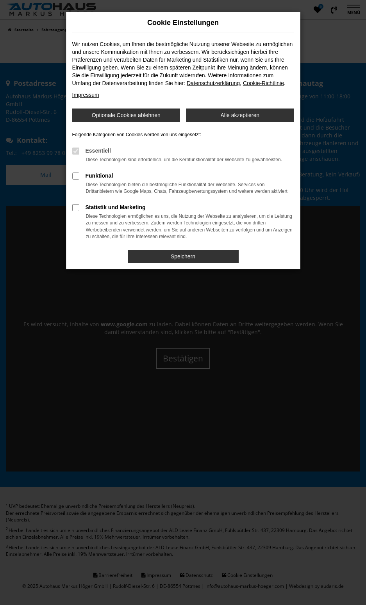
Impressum (85, 95)
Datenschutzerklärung (213, 83)
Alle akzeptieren (239, 115)
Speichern (183, 256)
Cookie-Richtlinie (263, 83)
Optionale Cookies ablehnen (126, 115)
